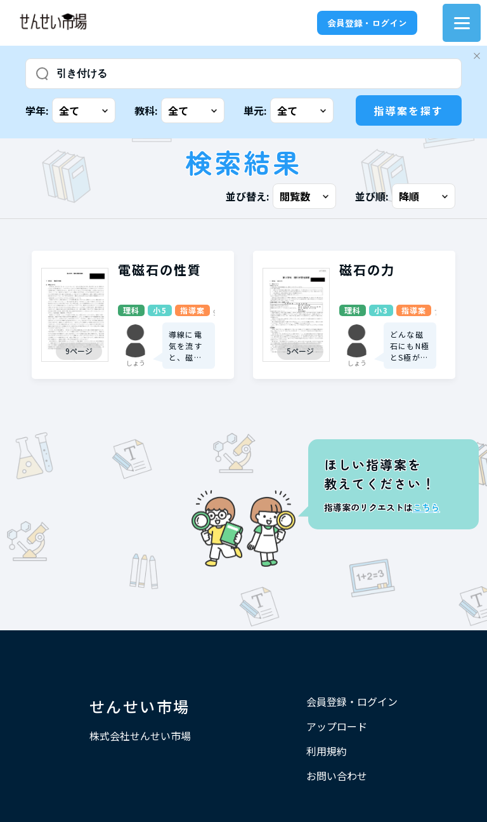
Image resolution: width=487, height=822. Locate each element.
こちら (426, 507)
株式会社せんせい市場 (140, 735)
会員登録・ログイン (367, 23)
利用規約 (326, 751)
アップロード (336, 726)
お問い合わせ (336, 775)
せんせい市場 (139, 706)
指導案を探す (408, 110)
